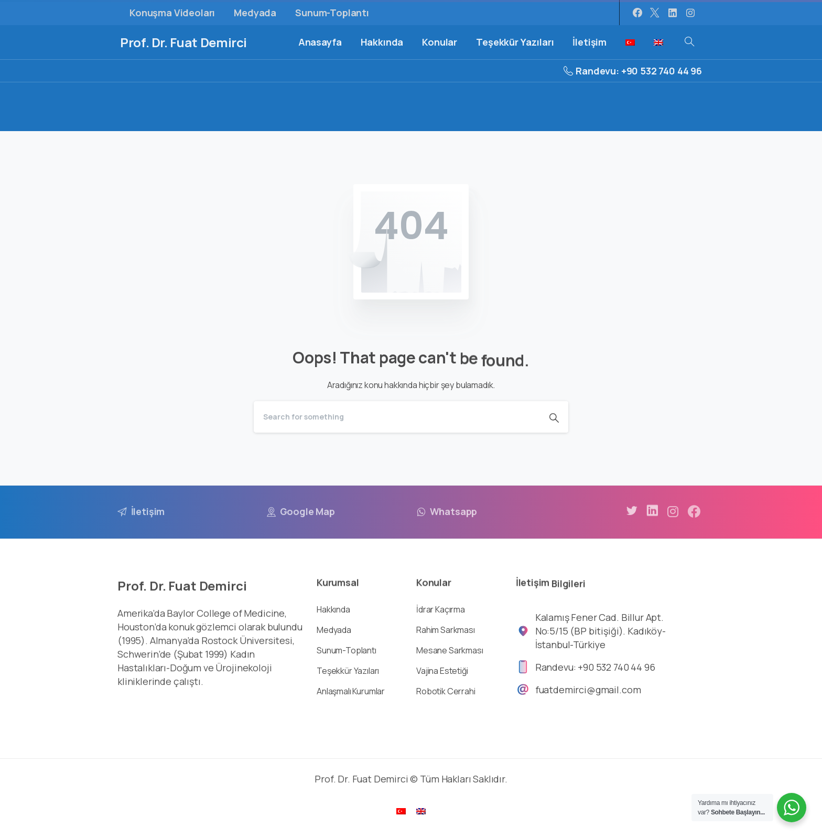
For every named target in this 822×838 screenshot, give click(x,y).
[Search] (397, 417)
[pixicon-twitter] (631, 515)
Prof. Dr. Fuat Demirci (183, 42)
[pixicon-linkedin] (652, 519)
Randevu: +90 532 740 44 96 (633, 71)
